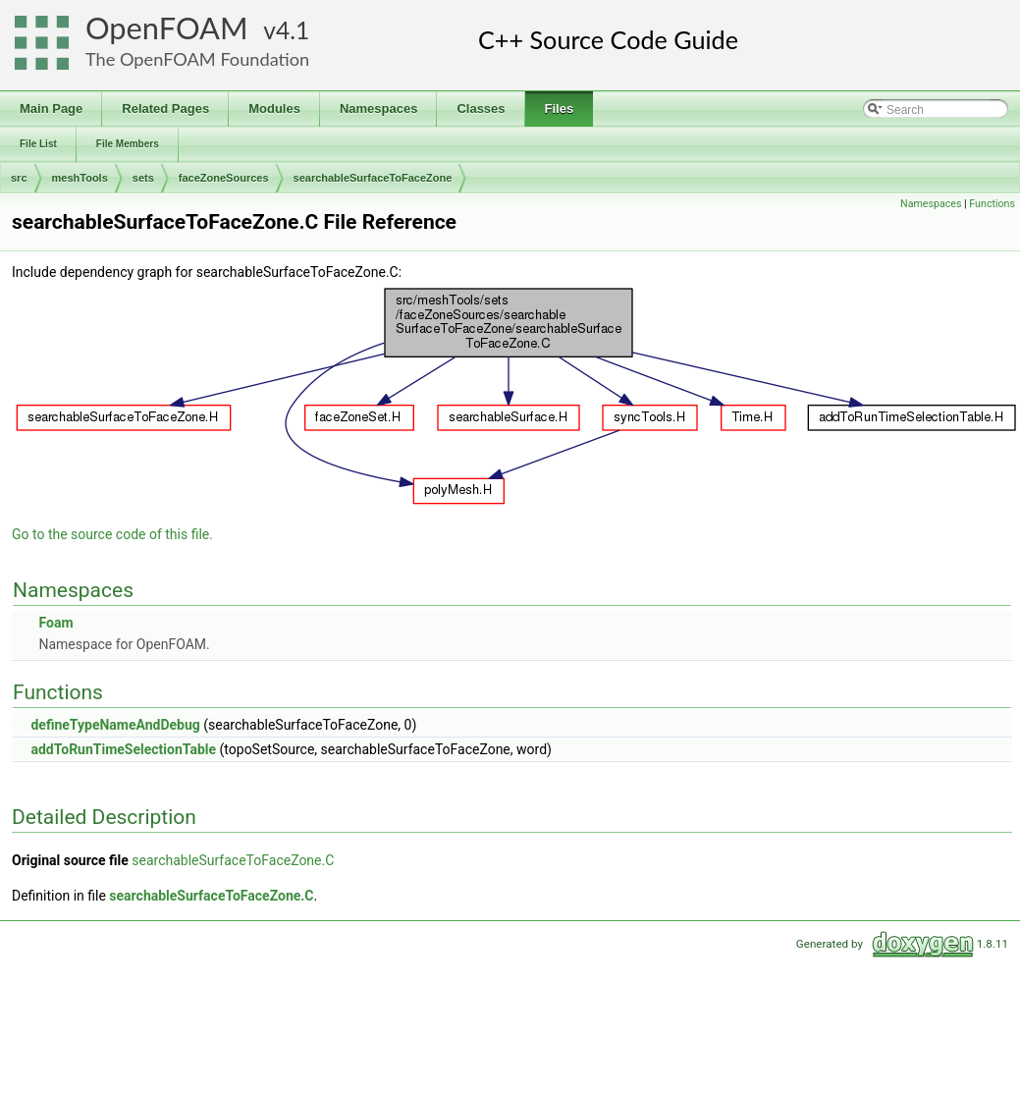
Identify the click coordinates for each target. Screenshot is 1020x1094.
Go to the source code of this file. (112, 534)
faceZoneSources (224, 178)
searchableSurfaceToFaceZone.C (233, 860)
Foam (55, 622)
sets (143, 178)
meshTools (80, 178)
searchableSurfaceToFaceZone (373, 178)
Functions (992, 203)
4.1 (292, 30)
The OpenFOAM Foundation (197, 59)
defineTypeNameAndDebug (114, 725)
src (19, 178)
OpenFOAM (166, 28)
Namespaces (930, 203)
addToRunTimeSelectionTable (123, 749)
